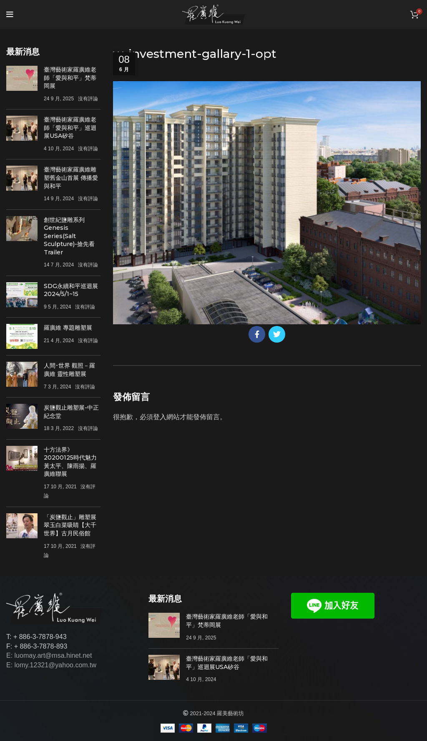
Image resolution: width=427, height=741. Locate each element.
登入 (159, 416)
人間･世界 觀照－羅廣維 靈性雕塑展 (69, 370)
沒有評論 (88, 99)
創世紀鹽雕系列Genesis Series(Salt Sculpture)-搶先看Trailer (69, 236)
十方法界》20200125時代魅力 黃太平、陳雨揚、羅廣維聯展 (70, 462)
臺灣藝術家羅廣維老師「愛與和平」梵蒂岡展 (70, 78)
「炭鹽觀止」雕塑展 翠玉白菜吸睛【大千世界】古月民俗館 (70, 525)
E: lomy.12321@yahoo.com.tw (51, 665)
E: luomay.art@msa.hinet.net (49, 655)
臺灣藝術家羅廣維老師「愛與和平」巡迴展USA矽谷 (70, 127)
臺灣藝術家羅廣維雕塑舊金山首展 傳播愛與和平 (71, 177)
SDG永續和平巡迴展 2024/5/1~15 (71, 290)
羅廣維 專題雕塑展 (68, 327)
